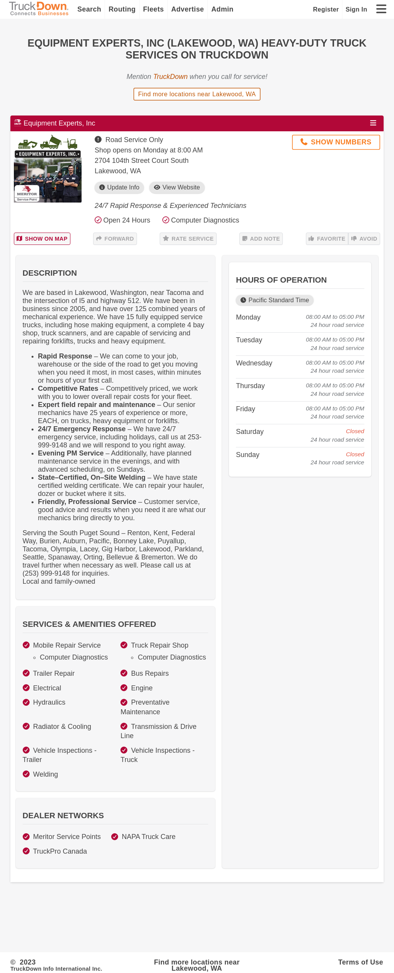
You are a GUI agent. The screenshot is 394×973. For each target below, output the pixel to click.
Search (89, 9)
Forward (115, 239)
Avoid (364, 239)
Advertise (187, 9)
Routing (122, 9)
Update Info (119, 187)
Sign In (356, 9)
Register (326, 9)
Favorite (327, 239)
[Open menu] (373, 123)
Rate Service (188, 239)
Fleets (153, 9)
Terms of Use (360, 962)
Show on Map (42, 239)
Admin (222, 9)
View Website (177, 187)
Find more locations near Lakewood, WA (197, 93)
